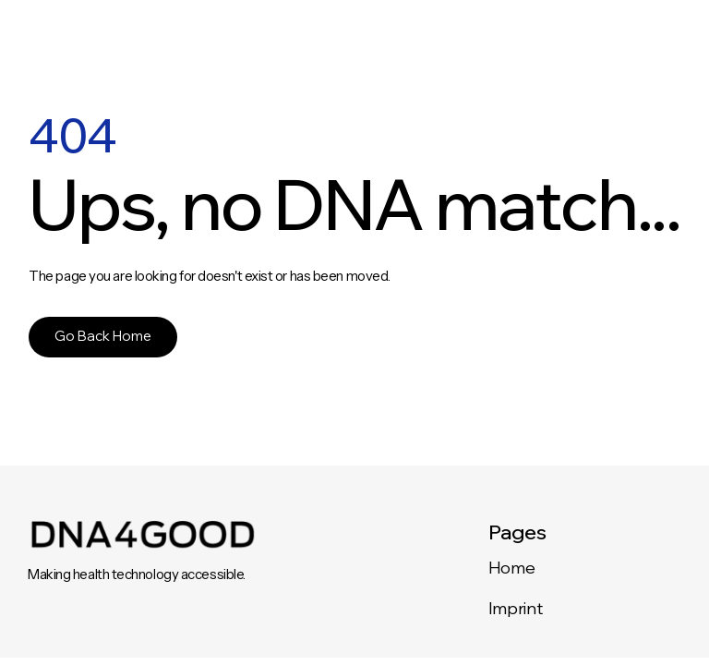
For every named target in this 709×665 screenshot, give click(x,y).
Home (511, 567)
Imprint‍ (515, 608)
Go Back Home (102, 336)
